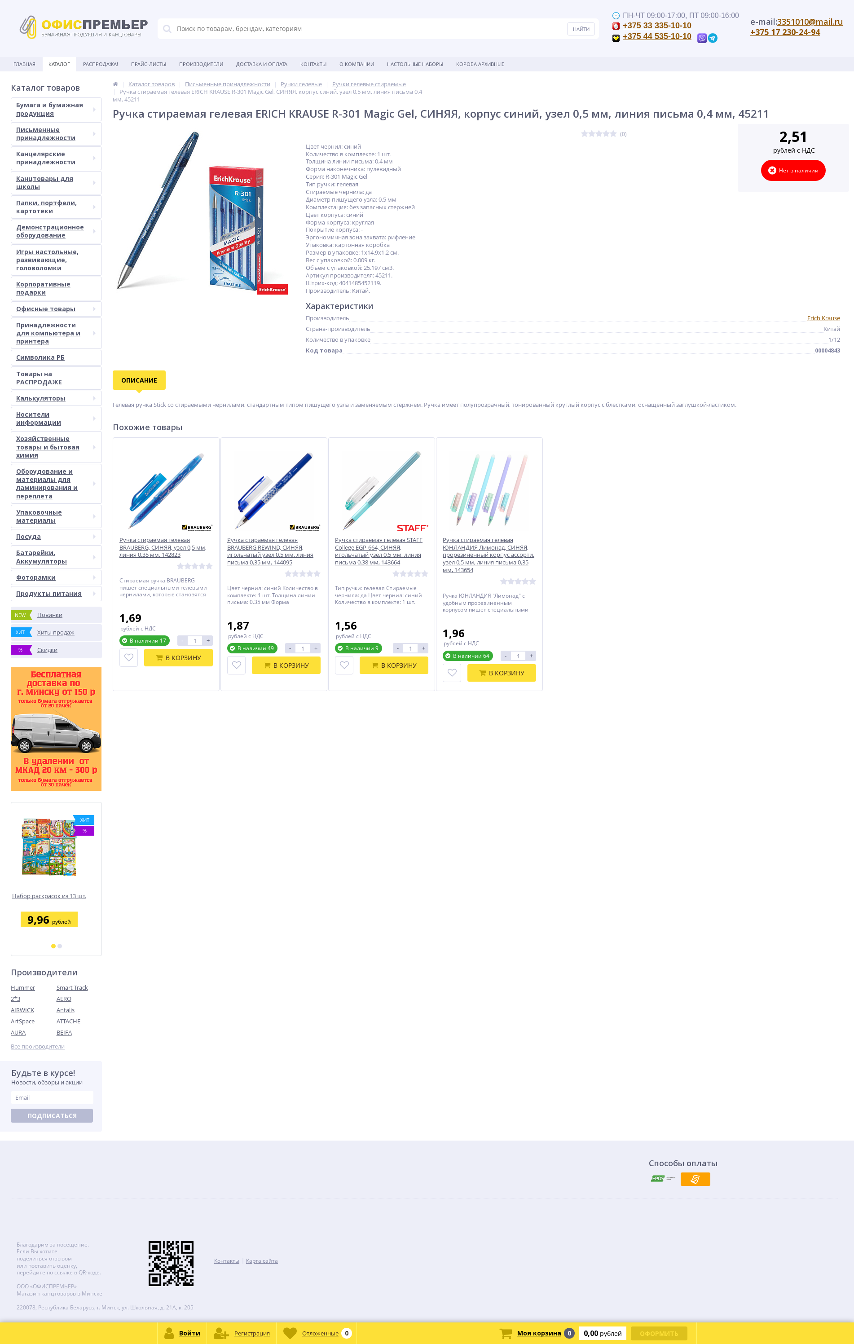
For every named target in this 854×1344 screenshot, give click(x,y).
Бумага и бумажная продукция (56, 109)
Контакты (313, 64)
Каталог (59, 64)
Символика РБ (40, 357)
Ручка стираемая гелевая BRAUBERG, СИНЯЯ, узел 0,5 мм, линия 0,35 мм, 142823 (163, 547)
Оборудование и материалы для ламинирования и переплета (56, 483)
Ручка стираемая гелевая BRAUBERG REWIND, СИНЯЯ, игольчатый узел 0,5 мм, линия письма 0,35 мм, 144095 (270, 551)
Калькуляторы (56, 398)
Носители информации (56, 418)
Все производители (38, 1046)
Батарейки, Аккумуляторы (56, 556)
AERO (64, 999)
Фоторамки (56, 577)
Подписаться (52, 1115)
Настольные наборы (415, 64)
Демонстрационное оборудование (56, 231)
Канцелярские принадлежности (56, 158)
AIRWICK (22, 1010)
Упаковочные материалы (56, 516)
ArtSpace (23, 1021)
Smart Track (72, 987)
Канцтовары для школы (56, 182)
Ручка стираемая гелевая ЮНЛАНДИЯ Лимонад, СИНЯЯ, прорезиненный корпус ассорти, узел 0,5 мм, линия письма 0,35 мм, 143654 (488, 555)
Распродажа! (100, 64)
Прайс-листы (148, 64)
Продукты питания (56, 593)
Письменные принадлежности (56, 133)
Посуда (56, 536)
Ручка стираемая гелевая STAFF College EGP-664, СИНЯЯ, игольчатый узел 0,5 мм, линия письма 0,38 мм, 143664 (379, 551)
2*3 (15, 999)
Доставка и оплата (261, 64)
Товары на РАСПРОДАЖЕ (39, 378)
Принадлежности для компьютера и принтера (56, 333)
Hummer (23, 987)
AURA (18, 1032)
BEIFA (64, 1032)
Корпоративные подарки (43, 288)
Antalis (66, 1010)
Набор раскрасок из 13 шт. (56, 896)
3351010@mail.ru (810, 21)
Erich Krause (823, 318)
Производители (201, 64)
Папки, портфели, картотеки (56, 206)
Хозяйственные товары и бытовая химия (56, 446)
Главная (24, 64)
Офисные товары (56, 308)
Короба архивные (480, 64)
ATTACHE (68, 1021)
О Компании (356, 64)
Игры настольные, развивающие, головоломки (47, 259)
